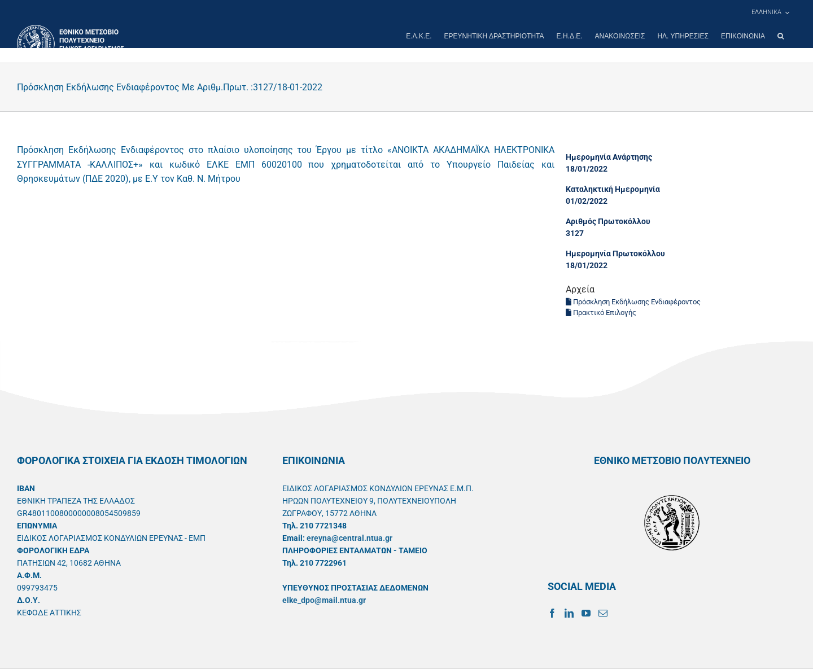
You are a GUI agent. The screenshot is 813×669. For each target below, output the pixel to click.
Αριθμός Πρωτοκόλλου (608, 221)
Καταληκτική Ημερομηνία (613, 189)
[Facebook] (552, 613)
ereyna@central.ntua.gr (349, 538)
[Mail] (602, 613)
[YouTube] (586, 613)
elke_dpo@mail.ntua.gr (324, 600)
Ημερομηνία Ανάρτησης (609, 156)
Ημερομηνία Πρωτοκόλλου (615, 253)
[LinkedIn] (569, 613)
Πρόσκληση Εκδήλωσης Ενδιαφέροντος (633, 302)
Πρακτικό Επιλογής (601, 312)
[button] (780, 36)
